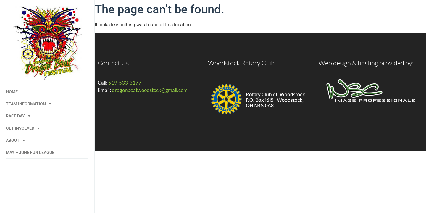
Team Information (28, 104)
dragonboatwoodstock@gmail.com (150, 90)
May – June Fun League (30, 152)
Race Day (18, 116)
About (15, 140)
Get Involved (23, 128)
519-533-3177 (124, 83)
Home (12, 91)
